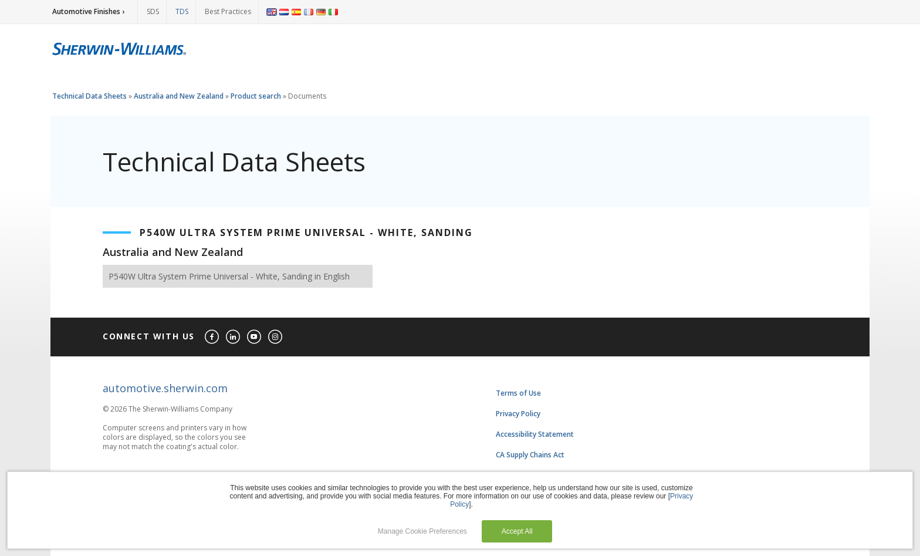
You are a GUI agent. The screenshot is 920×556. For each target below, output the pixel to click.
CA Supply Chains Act (530, 455)
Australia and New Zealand (179, 96)
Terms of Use (518, 393)
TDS (181, 11)
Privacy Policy (518, 414)
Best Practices (228, 11)
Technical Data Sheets (89, 96)
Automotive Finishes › (88, 11)
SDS (153, 11)
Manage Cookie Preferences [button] (422, 531)
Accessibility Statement (535, 434)
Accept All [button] (517, 531)
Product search (256, 96)
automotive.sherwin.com (165, 388)
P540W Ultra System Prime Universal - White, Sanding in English (229, 276)
